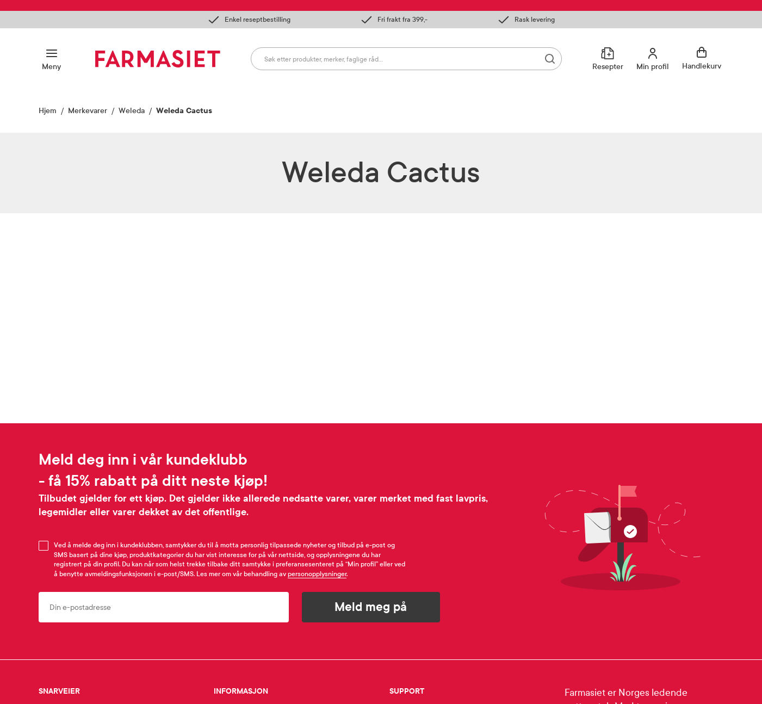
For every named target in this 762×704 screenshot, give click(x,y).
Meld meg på (370, 607)
